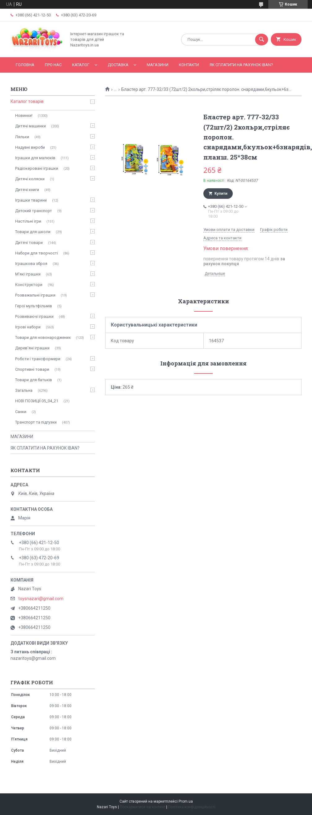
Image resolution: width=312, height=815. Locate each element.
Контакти (189, 64)
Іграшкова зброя (31, 263)
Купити (221, 193)
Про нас (53, 64)
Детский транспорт (33, 210)
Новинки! (23, 115)
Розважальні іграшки (35, 295)
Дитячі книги (27, 189)
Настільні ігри (28, 221)
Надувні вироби (30, 147)
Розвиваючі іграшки (34, 316)
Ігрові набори (28, 327)
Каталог (80, 64)
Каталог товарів (27, 101)
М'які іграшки (28, 274)
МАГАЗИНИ (157, 64)
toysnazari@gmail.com (40, 598)
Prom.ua (186, 801)
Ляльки (22, 136)
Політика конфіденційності (191, 807)
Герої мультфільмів (33, 306)
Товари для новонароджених (43, 337)
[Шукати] (261, 39)
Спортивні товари (32, 369)
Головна (25, 64)
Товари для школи (32, 231)
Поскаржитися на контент (142, 807)
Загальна (23, 390)
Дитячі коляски (30, 179)
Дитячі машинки (30, 126)
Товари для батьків (33, 380)
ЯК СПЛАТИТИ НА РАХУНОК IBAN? (241, 64)
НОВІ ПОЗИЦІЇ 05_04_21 (36, 401)
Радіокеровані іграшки (36, 168)
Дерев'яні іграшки (32, 348)
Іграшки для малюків (35, 158)
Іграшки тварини (31, 200)
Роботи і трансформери (37, 358)
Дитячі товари (29, 242)
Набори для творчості (36, 253)
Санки (20, 411)
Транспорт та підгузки (36, 422)
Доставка (118, 64)
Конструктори (28, 284)
